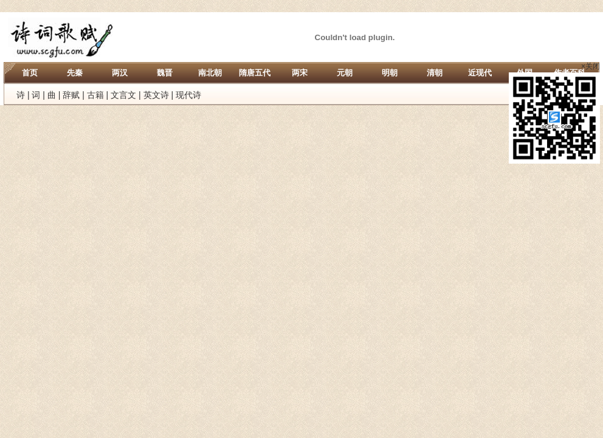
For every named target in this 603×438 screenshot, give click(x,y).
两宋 (300, 72)
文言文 (123, 95)
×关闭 (590, 66)
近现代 (480, 72)
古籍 (95, 95)
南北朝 (210, 72)
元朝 (345, 72)
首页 (30, 72)
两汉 (120, 72)
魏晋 (165, 72)
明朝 (390, 72)
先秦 (75, 72)
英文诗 (156, 95)
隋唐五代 (254, 72)
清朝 (435, 72)
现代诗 (188, 95)
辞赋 (71, 95)
